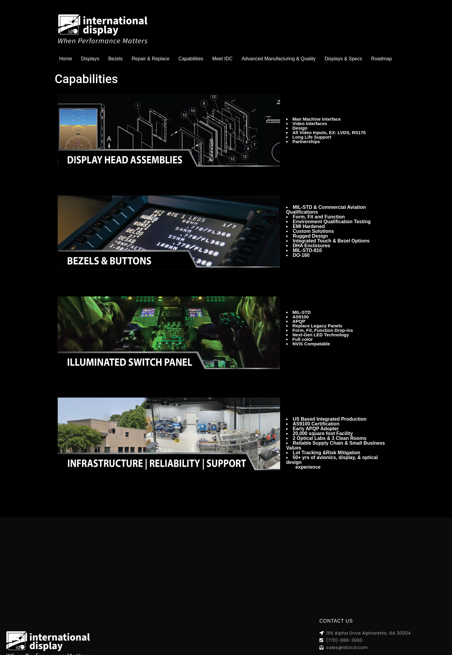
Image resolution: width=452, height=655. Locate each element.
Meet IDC (222, 58)
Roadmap (381, 58)
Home (65, 58)
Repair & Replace (150, 58)
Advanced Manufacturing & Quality (279, 58)
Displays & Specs (343, 58)
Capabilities (191, 58)
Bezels (115, 58)
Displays (90, 58)
